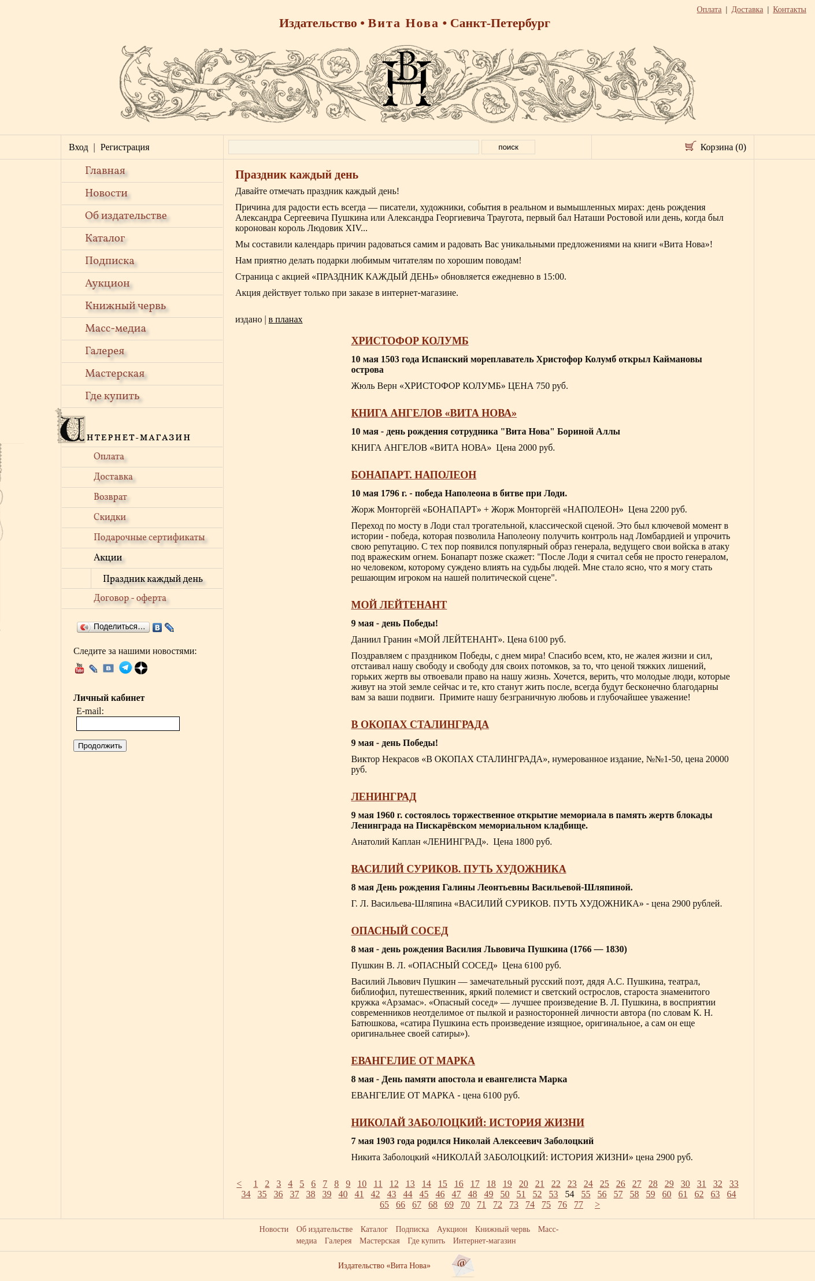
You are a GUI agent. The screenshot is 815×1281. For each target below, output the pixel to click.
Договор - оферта (130, 598)
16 (459, 1184)
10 (361, 1184)
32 (718, 1184)
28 (653, 1184)
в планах (286, 319)
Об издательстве (126, 216)
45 (424, 1194)
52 (537, 1194)
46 (440, 1194)
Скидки (110, 517)
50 (505, 1194)
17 (475, 1184)
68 (433, 1204)
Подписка (110, 261)
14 (426, 1184)
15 (442, 1184)
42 (375, 1194)
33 (734, 1184)
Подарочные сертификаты (149, 538)
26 (620, 1184)
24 (588, 1184)
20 (523, 1184)
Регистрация (125, 147)
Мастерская (115, 373)
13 (410, 1184)
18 (491, 1184)
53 (553, 1194)
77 (578, 1204)
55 (586, 1194)
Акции (108, 558)
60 (667, 1194)
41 (359, 1194)
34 (246, 1194)
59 (650, 1194)
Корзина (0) (723, 147)
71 (481, 1204)
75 (546, 1204)
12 (394, 1184)
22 (556, 1184)
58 (634, 1194)
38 (311, 1194)
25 (604, 1184)
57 (618, 1194)
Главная (105, 171)
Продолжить (100, 745)
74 (530, 1204)
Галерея (104, 351)
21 (539, 1184)
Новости (106, 193)
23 (572, 1184)
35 (262, 1194)
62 (699, 1194)
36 (278, 1194)
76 (562, 1204)
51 (521, 1194)
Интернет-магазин (484, 1241)
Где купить (112, 396)
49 (489, 1194)
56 (602, 1194)
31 (701, 1184)
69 (449, 1204)
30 (685, 1184)
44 (408, 1194)
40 (343, 1194)
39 (327, 1194)
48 (472, 1194)
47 (456, 1194)
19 (507, 1184)
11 (377, 1184)
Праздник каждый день (153, 579)
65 (384, 1204)
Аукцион (107, 283)
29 (669, 1184)
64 (731, 1194)
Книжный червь (125, 306)
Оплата (109, 457)
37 (294, 1194)
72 (497, 1204)
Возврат (110, 497)
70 (465, 1204)
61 (683, 1194)
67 (416, 1204)
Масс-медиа (115, 328)
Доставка (113, 477)
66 (400, 1204)
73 (513, 1204)
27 (637, 1184)
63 (715, 1194)
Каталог (105, 238)
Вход (78, 147)
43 (392, 1194)
